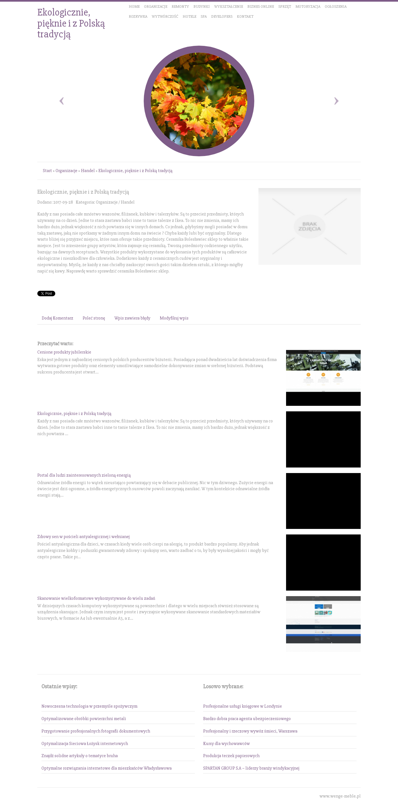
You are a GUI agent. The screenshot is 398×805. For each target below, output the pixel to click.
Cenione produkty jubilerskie (64, 352)
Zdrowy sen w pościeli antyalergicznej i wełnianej (83, 536)
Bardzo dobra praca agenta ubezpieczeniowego (247, 718)
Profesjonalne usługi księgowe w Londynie (242, 706)
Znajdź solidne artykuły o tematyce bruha (79, 756)
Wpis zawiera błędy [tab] (132, 318)
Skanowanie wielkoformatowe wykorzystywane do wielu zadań (96, 598)
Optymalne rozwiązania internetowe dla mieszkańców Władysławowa (106, 768)
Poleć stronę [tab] (94, 318)
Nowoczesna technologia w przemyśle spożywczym (89, 706)
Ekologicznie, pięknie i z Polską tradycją (135, 170)
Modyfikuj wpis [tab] (174, 318)
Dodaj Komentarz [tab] (57, 318)
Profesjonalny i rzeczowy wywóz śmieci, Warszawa (250, 731)
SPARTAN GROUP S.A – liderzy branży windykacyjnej (251, 768)
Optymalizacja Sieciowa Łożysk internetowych (84, 743)
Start (47, 170)
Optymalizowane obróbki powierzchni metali (83, 718)
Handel (88, 170)
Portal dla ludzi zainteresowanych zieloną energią (84, 475)
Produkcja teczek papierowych (231, 756)
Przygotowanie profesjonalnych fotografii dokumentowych (95, 731)
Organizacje (66, 170)
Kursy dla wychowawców (226, 743)
